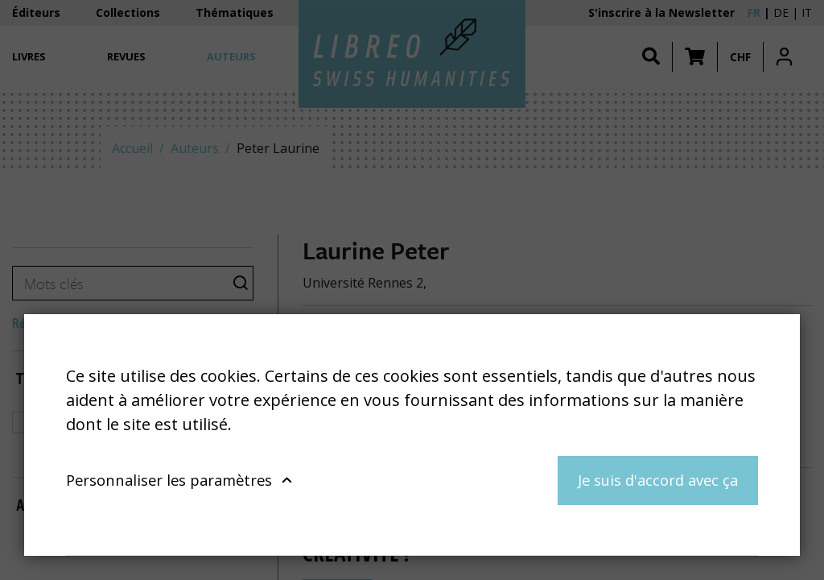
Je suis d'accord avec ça (658, 480)
